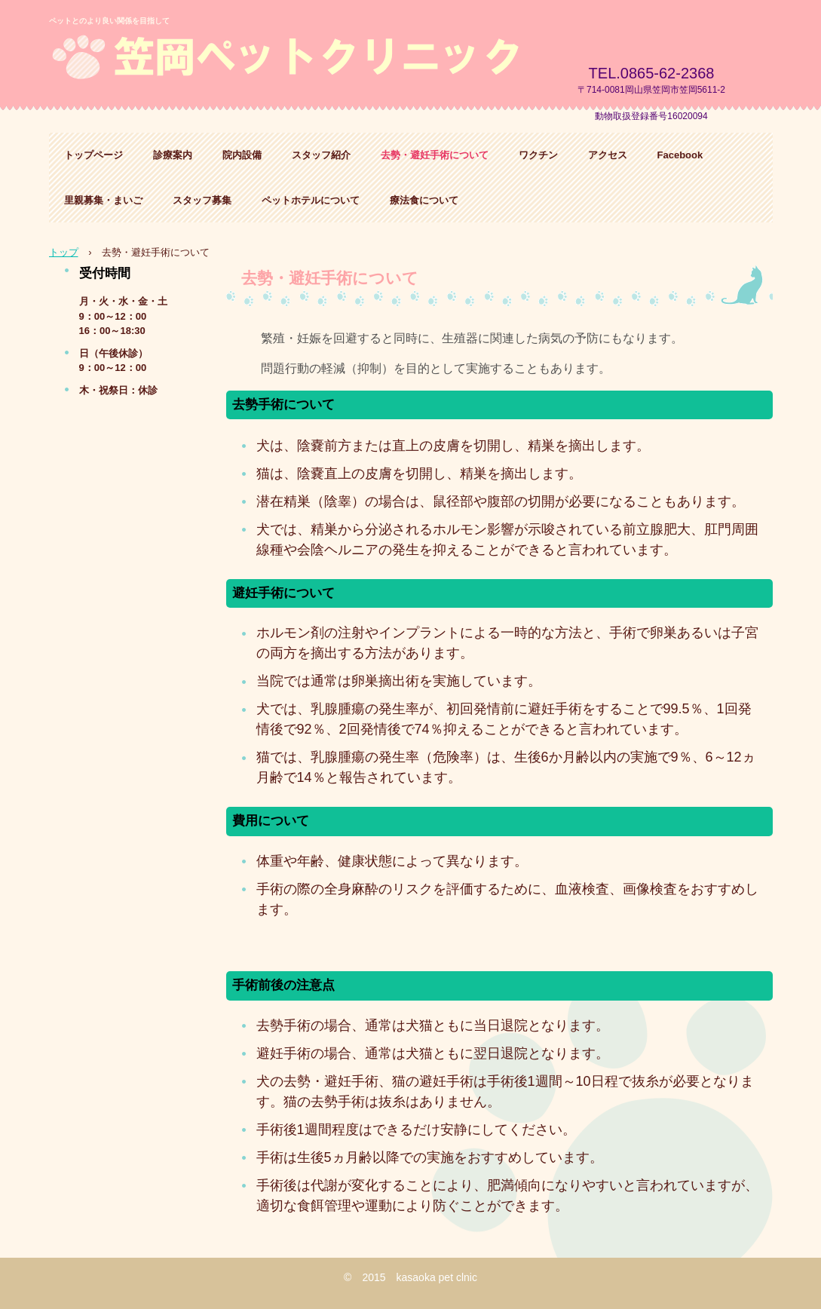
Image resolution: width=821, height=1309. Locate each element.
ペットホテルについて (311, 200)
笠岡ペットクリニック (301, 60)
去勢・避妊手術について (435, 155)
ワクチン (538, 155)
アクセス (607, 155)
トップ (63, 252)
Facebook (680, 155)
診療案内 (172, 155)
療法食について (424, 200)
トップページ (93, 155)
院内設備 (242, 155)
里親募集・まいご (103, 200)
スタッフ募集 (202, 200)
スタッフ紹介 (321, 155)
